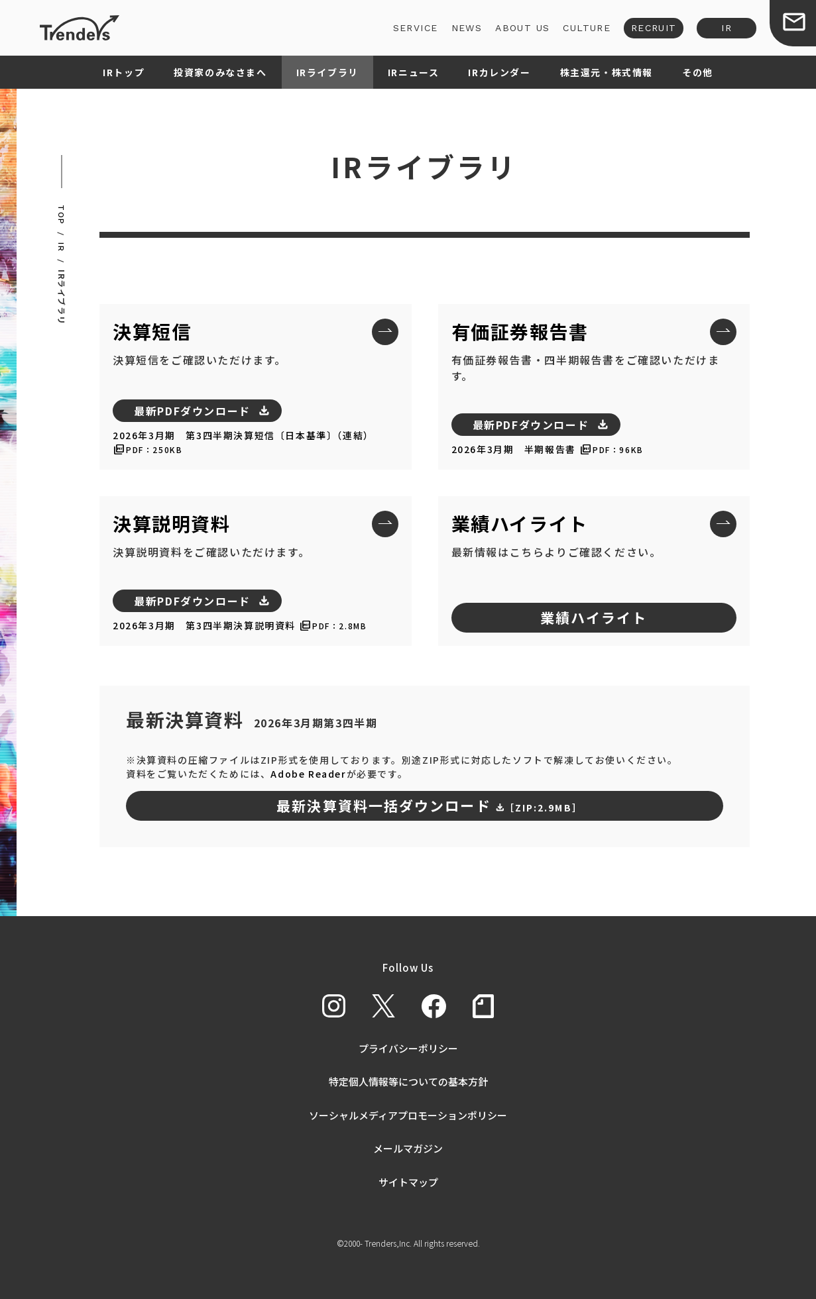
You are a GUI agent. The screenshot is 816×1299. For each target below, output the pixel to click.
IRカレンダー (499, 72)
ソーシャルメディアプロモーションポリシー (408, 1115)
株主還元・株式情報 (606, 72)
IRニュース (413, 72)
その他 (697, 72)
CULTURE (587, 28)
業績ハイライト (594, 617)
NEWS (466, 28)
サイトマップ (408, 1182)
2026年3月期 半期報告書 (513, 449)
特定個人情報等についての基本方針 (408, 1081)
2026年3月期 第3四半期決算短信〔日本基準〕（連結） (243, 435)
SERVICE (415, 28)
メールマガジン (408, 1148)
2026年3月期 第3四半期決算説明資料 (204, 625)
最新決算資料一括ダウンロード (429, 805)
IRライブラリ (327, 72)
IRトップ (124, 72)
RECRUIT (654, 28)
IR (726, 28)
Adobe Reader (308, 773)
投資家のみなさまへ (220, 72)
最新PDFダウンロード (192, 411)
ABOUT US (522, 28)
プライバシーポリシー (408, 1048)
